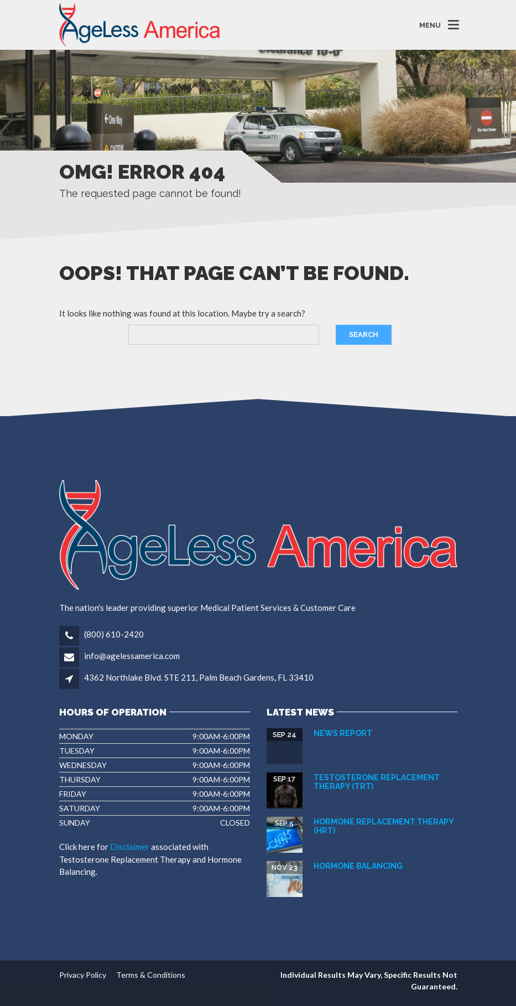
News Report (343, 733)
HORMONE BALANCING (358, 866)
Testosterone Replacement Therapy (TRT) (377, 781)
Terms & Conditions (150, 974)
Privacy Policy (82, 974)
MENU (430, 24)
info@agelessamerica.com (131, 656)
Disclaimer (129, 847)
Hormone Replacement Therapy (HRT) (384, 825)
